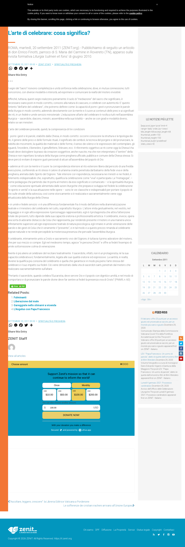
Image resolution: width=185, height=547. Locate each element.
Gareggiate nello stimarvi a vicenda (35, 305)
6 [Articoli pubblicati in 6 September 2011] (149, 276)
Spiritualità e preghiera (68, 64)
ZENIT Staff (44, 64)
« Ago (143, 299)
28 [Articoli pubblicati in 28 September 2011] (154, 293)
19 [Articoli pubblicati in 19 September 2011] (144, 287)
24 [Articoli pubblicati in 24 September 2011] (170, 287)
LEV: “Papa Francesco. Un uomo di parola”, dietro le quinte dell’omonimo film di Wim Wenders (159, 357)
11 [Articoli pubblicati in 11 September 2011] (176, 276)
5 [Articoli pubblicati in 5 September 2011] (143, 276)
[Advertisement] (71, 473)
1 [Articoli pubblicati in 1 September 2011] (159, 271)
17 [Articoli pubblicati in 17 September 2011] (170, 282)
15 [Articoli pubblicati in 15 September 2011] (160, 282)
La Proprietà (120, 529)
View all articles (17, 355)
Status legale (143, 529)
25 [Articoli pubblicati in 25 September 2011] (176, 287)
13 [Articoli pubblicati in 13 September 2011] (149, 282)
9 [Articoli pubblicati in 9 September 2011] (165, 276)
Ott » (149, 299)
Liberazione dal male (26, 301)
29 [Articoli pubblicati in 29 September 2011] (160, 293)
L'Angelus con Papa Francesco (32, 309)
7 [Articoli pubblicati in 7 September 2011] (154, 276)
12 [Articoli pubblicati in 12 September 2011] (144, 282)
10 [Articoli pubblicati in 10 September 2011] (170, 276)
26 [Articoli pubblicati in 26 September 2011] (144, 293)
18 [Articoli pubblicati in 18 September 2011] (176, 282)
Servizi (131, 529)
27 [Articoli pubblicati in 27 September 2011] (149, 293)
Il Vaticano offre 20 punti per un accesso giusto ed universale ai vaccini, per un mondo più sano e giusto (159, 322)
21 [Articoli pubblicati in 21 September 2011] (154, 287)
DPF (97, 529)
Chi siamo (88, 529)
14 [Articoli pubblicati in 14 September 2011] (154, 282)
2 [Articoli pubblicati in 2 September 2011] (165, 271)
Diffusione (107, 529)
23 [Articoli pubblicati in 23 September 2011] (165, 287)
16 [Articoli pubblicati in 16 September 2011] (165, 282)
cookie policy (135, 13)
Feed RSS (161, 312)
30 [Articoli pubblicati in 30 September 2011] (165, 293)
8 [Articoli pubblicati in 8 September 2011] (159, 276)
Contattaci (169, 529)
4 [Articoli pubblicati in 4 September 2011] (175, 271)
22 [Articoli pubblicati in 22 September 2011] (160, 287)
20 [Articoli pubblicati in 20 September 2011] (149, 287)
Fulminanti (20, 297)
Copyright (157, 529)
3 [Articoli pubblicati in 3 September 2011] (170, 271)
